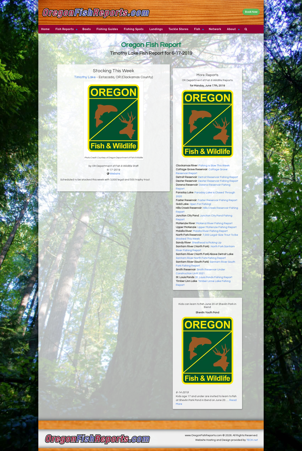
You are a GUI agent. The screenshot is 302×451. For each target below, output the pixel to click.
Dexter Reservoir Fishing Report (218, 181)
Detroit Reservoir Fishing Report (218, 177)
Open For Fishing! (200, 204)
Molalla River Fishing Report (210, 231)
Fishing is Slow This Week (214, 165)
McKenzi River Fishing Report (214, 223)
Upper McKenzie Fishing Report (217, 227)
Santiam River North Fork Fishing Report (201, 258)
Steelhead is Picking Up (206, 242)
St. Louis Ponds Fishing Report (213, 277)
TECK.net (252, 440)
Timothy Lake (85, 77)
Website (115, 173)
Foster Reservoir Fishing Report (217, 200)
